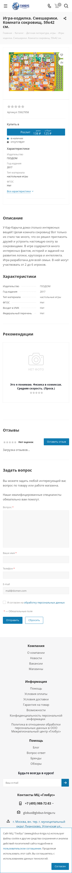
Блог (36, 747)
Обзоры (36, 763)
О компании (36, 653)
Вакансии (36, 663)
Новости (36, 658)
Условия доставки (36, 699)
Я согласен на (36, 602)
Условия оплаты (36, 694)
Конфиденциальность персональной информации (36, 717)
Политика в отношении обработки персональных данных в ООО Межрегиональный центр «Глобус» (36, 727)
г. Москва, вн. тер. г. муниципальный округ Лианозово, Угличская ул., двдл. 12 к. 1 (39, 826)
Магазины (36, 669)
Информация (36, 681)
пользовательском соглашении (22, 848)
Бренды (36, 758)
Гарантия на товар (36, 705)
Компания (36, 646)
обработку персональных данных (44, 602)
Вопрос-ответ (36, 753)
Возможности (36, 710)
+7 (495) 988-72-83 (38, 803)
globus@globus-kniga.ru (39, 813)
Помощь (36, 688)
